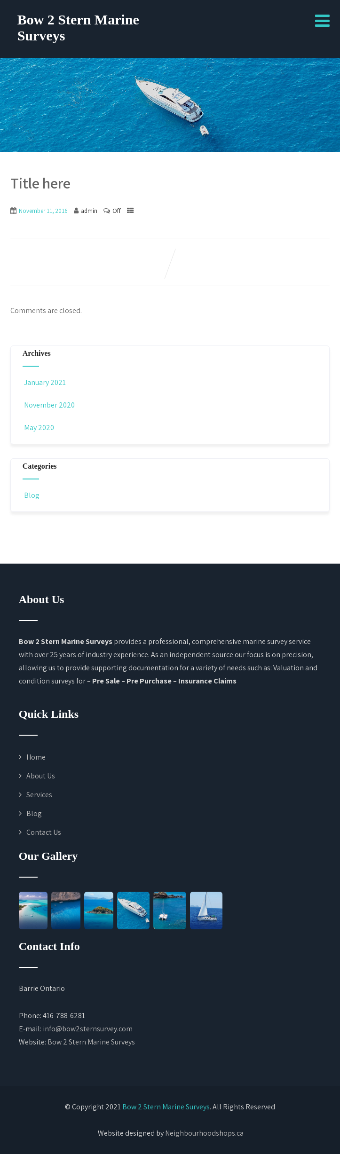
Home (36, 757)
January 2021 (45, 382)
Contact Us (43, 832)
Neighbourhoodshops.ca (204, 1133)
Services (39, 795)
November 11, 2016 (43, 211)
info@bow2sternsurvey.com (88, 1029)
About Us (40, 776)
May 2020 (39, 427)
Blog (31, 495)
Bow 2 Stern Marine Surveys (91, 1042)
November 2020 (49, 405)
